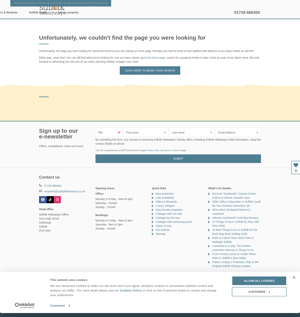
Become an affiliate (128, 274)
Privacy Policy (153, 150)
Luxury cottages (165, 205)
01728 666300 (247, 12)
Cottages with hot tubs (169, 213)
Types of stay (163, 225)
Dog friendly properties (169, 209)
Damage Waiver (79, 274)
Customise (57, 309)
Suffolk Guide (187, 12)
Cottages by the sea (168, 217)
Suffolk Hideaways (52, 9)
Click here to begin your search (150, 70)
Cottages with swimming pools (174, 221)
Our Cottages (99, 12)
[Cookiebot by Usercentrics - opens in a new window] (25, 309)
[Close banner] (294, 281)
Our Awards (163, 229)
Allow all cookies (259, 284)
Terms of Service (172, 150)
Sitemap (160, 233)
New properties (165, 193)
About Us (58, 274)
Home (75, 12)
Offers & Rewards (156, 12)
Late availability (165, 197)
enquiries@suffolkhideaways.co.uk (64, 191)
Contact (43, 274)
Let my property (218, 12)
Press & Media (103, 274)
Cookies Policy (131, 294)
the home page (156, 57)
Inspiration (126, 12)
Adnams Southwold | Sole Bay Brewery (235, 217)
